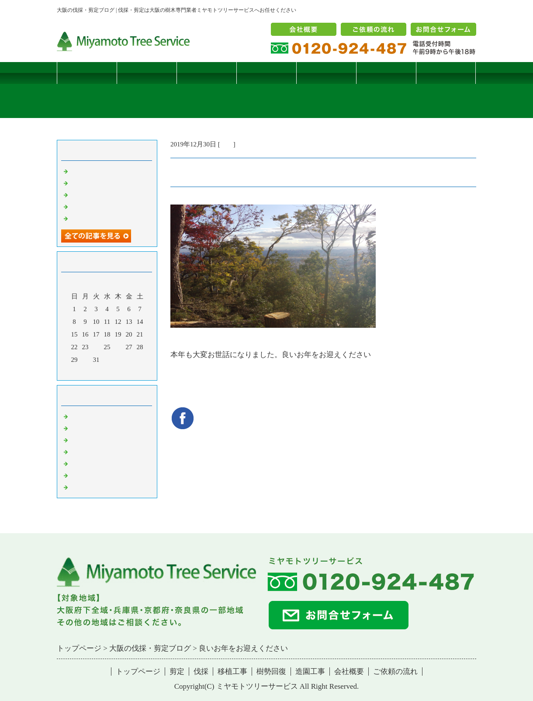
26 (118, 347)
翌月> (123, 371)
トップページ (87, 73)
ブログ (446, 73)
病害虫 (80, 427)
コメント (83, 486)
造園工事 (386, 73)
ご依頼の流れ (395, 671)
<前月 (90, 371)
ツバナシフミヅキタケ (102, 218)
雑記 (226, 144)
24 (96, 347)
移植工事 (266, 73)
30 (85, 359)
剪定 (146, 73)
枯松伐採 (83, 206)
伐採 (206, 73)
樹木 (76, 451)
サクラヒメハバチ (96, 170)
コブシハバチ (89, 182)
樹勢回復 (326, 73)
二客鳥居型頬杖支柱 (99, 194)
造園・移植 (86, 475)
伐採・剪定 (86, 416)
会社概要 (349, 671)
